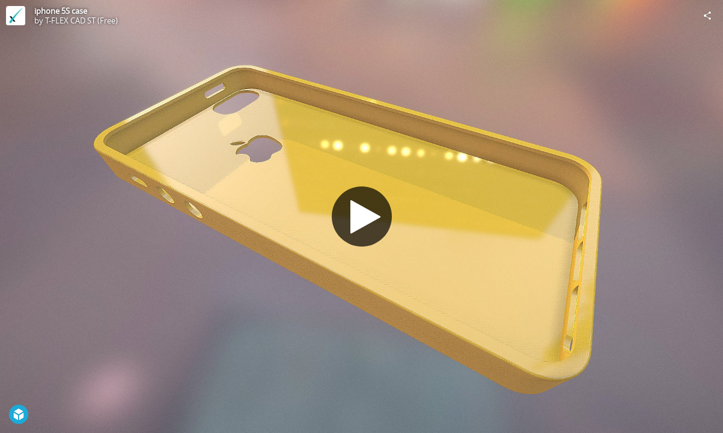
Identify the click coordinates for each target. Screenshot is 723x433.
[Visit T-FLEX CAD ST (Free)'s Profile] (15, 15)
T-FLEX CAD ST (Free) (81, 20)
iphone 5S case (60, 10)
